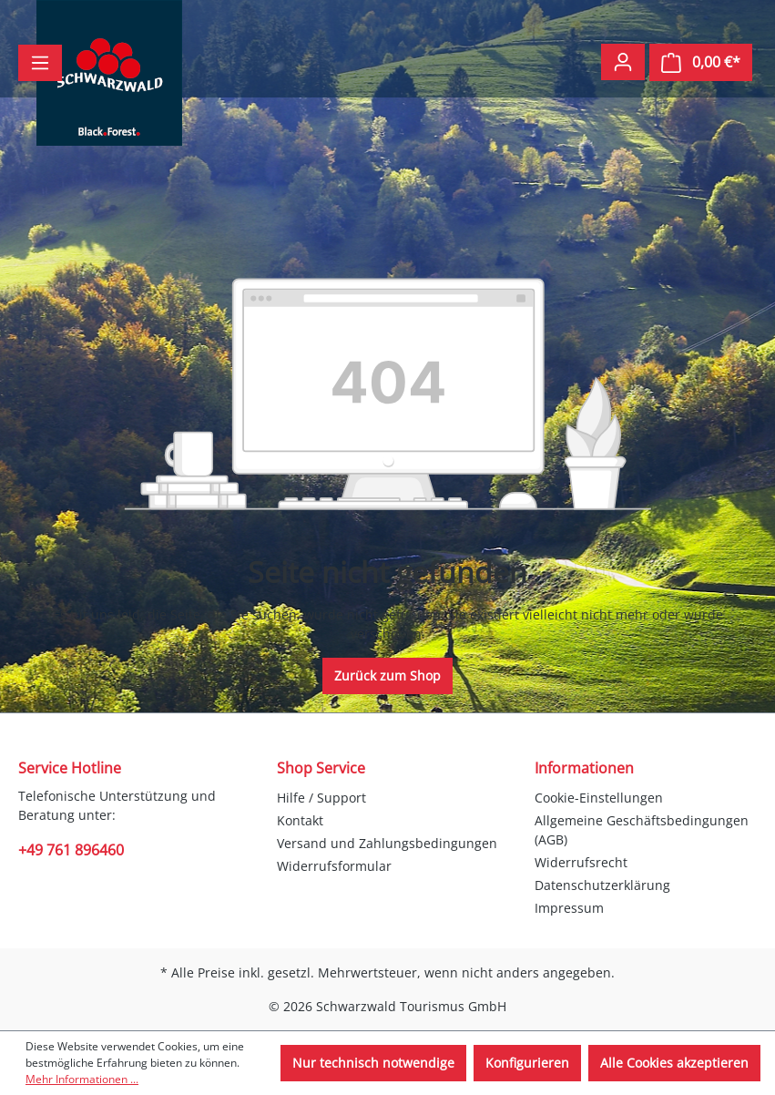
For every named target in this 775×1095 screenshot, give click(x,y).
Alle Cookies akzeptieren (674, 1062)
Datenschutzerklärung (602, 885)
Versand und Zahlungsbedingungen (387, 843)
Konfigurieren (527, 1062)
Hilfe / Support (321, 797)
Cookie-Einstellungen (599, 797)
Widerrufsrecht (581, 862)
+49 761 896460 (71, 850)
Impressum (569, 907)
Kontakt (300, 820)
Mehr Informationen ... (81, 1079)
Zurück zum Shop (387, 675)
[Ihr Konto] (623, 62)
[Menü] (40, 63)
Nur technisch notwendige (373, 1062)
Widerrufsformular (334, 866)
